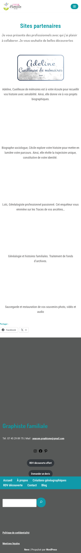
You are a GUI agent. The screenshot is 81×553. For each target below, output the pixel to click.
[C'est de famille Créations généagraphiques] (13, 6)
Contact (32, 485)
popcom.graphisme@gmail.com (48, 438)
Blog (44, 485)
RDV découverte (13, 485)
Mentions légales (11, 543)
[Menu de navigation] (74, 6)
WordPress (51, 549)
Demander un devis (40, 473)
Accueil (7, 480)
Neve (26, 549)
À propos (22, 480)
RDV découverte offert (40, 462)
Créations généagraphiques (49, 480)
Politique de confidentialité (16, 532)
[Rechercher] (41, 502)
